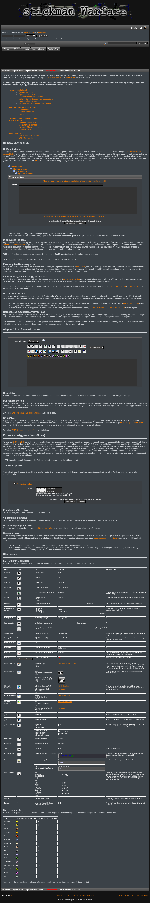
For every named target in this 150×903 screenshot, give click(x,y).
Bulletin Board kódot (117, 286)
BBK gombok (18, 442)
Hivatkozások (15, 133)
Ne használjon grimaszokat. (30, 127)
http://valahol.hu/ (63, 687)
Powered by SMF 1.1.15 (64, 896)
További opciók (16, 120)
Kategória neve (20, 169)
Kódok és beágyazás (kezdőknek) (24, 118)
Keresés (76, 71)
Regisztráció (17, 71)
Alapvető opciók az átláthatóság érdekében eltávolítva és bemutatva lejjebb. (75, 181)
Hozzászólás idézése (28, 101)
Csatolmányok (25, 129)
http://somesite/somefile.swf (67, 664)
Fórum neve (16, 167)
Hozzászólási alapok (18, 90)
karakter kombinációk (44, 528)
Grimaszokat (134, 286)
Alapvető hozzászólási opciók (22, 107)
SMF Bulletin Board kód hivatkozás (26, 413)
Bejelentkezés (31, 71)
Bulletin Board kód (55, 77)
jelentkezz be (29, 32)
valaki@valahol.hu (64, 697)
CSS (137, 897)
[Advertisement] (75, 60)
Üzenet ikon (24, 110)
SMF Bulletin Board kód (29, 136)
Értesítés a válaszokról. (28, 123)
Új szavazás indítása (27, 94)
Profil (41, 71)
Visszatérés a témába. (28, 125)
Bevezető (6, 71)
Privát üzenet (65, 71)
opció (37, 160)
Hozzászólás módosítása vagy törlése (35, 103)
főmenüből (80, 267)
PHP (126, 897)
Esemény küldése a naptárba (31, 97)
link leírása (61, 690)
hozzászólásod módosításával (106, 538)
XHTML (131, 897)
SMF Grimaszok (25, 138)
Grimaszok (70, 77)
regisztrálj (42, 32)
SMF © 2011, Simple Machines (83, 896)
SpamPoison (144, 897)
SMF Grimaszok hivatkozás (23, 430)
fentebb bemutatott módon (14, 245)
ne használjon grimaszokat (131, 423)
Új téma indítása (26, 92)
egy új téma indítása (71, 279)
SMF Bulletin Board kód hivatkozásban (108, 308)
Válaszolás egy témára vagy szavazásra (36, 99)
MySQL (120, 897)
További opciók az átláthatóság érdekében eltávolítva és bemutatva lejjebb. (74, 216)
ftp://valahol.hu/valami (65, 703)
